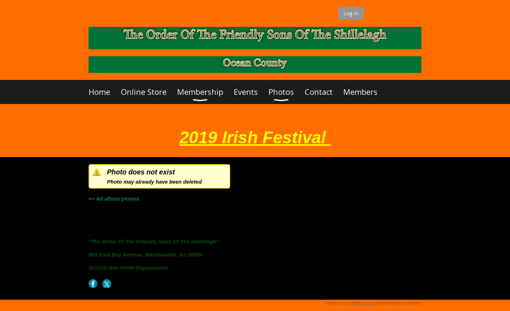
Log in (351, 13)
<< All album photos (114, 199)
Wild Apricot (363, 303)
